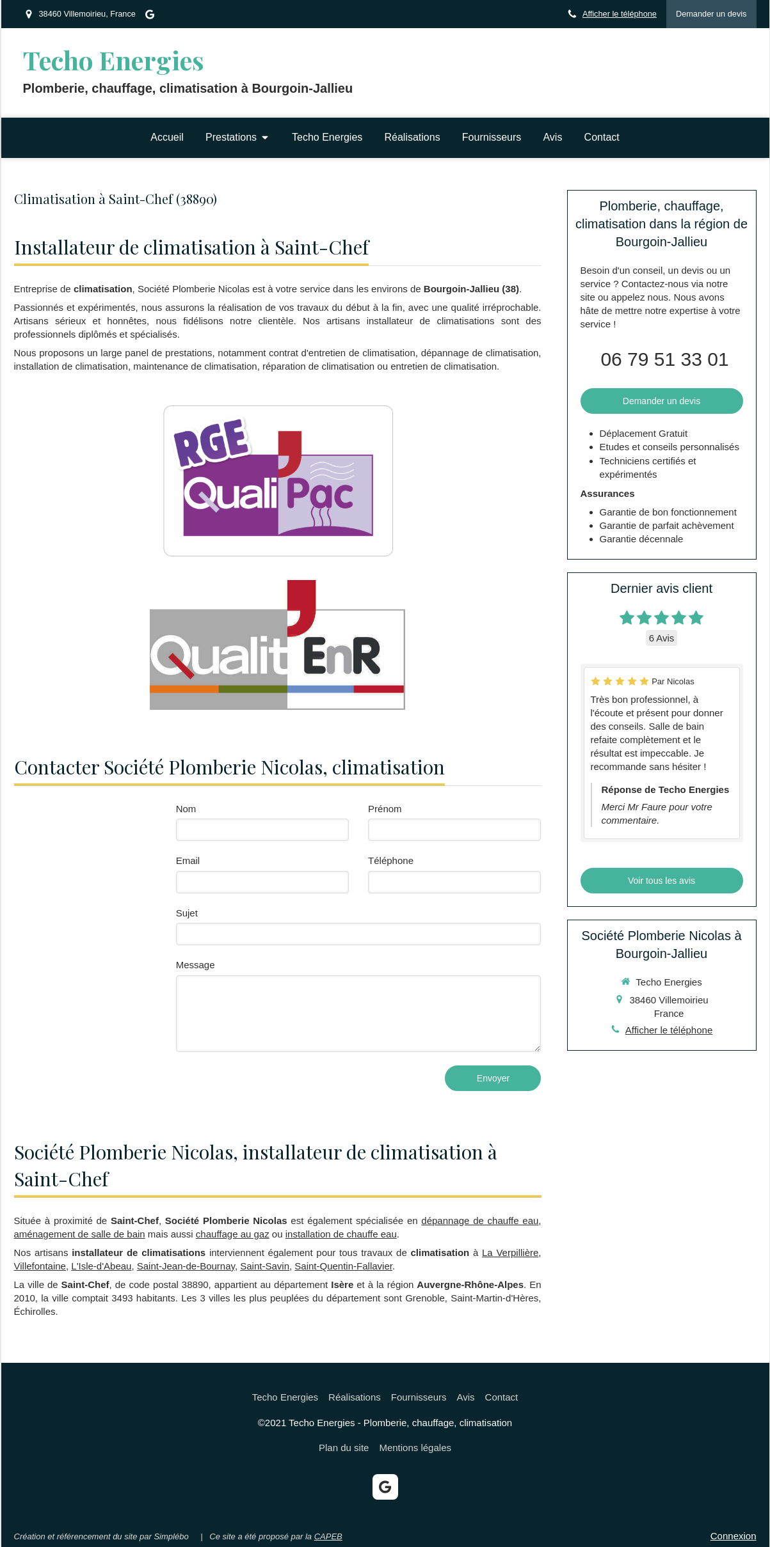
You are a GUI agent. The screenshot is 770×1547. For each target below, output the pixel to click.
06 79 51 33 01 (664, 359)
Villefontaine (40, 1265)
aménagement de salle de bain (79, 1234)
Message (195, 964)
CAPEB (328, 1536)
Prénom (385, 808)
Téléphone (390, 860)
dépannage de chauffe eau (479, 1220)
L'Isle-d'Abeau (101, 1265)
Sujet (187, 912)
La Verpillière (510, 1252)
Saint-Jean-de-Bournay (186, 1265)
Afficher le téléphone (619, 14)
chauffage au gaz (232, 1234)
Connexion (733, 1535)
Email (188, 860)
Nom (186, 808)
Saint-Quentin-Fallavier (343, 1265)
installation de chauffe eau (341, 1234)
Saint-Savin (264, 1265)
